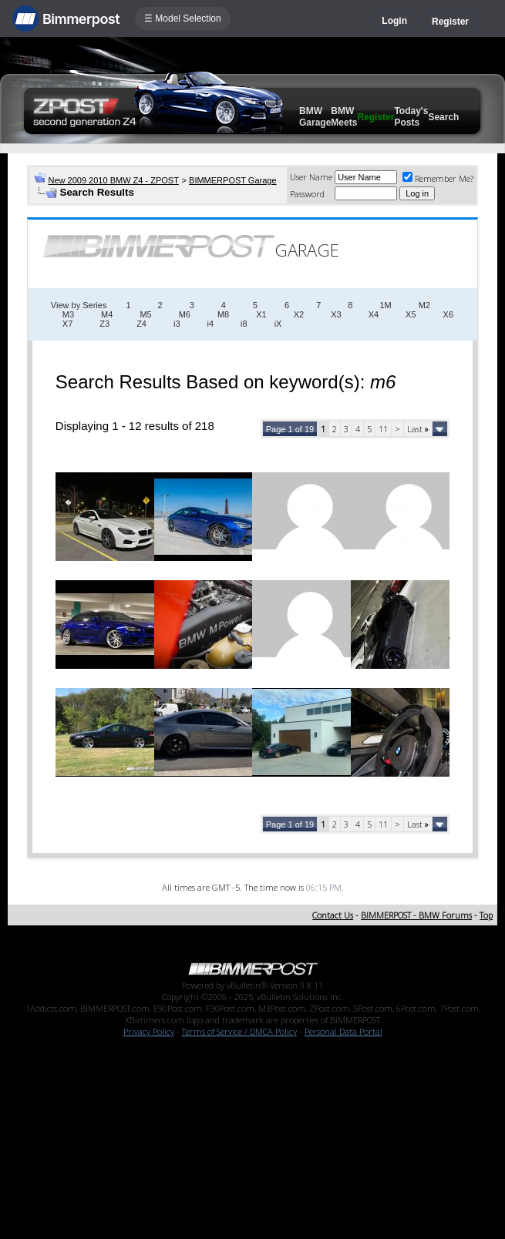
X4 (374, 314)
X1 (261, 314)
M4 (107, 314)
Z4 (141, 323)
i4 (210, 323)
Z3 (104, 323)
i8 (244, 323)
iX (278, 323)
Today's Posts (411, 117)
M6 (184, 314)
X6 (448, 314)
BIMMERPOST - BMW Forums (416, 915)
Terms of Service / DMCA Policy (239, 1031)
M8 (223, 314)
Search (443, 117)
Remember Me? (437, 178)
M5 (145, 314)
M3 (68, 314)
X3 (336, 314)
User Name (311, 177)
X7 (67, 323)
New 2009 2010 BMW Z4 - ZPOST (114, 180)
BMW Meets (344, 117)
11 (383, 429)
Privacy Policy (148, 1031)
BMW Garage (315, 117)
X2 (299, 314)
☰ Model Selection (182, 18)
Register (450, 21)
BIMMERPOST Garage (233, 180)
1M (385, 305)
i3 (176, 323)
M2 (424, 305)
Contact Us (332, 915)
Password (307, 194)
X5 (411, 314)
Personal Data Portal (343, 1031)
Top (486, 915)
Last (418, 429)
